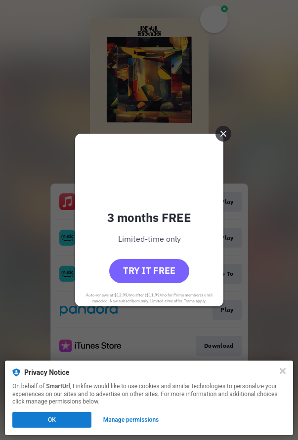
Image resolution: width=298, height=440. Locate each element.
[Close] (283, 371)
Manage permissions (131, 419)
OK (52, 419)
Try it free (149, 270)
